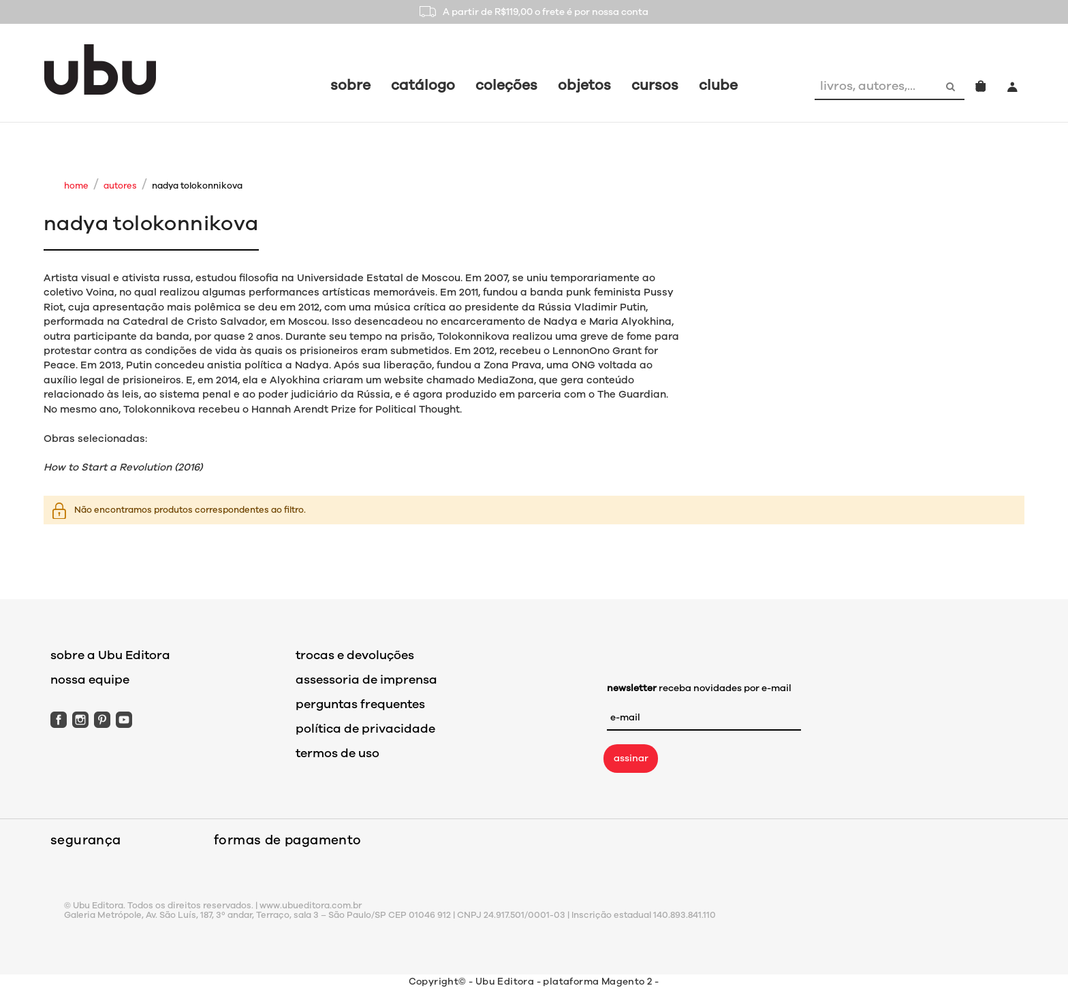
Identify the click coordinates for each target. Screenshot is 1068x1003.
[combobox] (877, 86)
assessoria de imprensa (366, 679)
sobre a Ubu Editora (110, 655)
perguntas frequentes (360, 704)
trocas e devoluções (355, 655)
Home (76, 186)
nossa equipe (89, 679)
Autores (120, 186)
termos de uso (337, 753)
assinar (631, 758)
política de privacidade (365, 728)
